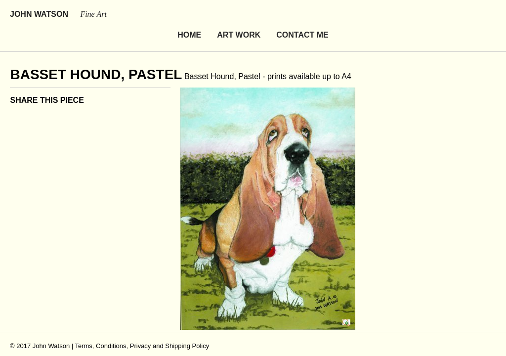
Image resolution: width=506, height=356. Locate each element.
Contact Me (302, 16)
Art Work (238, 16)
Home (189, 16)
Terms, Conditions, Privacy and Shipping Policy (142, 327)
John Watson (58, 14)
